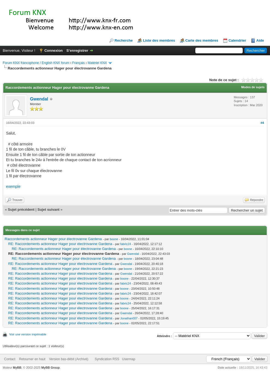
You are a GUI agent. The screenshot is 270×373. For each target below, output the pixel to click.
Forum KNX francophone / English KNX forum (36, 63)
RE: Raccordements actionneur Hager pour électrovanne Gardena (60, 244)
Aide (260, 40)
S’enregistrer (77, 50)
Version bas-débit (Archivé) (68, 359)
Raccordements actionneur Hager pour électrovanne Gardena (53, 239)
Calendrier (237, 40)
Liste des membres (159, 40)
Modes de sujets (253, 87)
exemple (13, 186)
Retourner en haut (32, 359)
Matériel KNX (97, 63)
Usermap (128, 359)
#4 (262, 122)
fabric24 (125, 244)
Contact (9, 359)
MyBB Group (50, 367)
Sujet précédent (21, 209)
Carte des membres (201, 40)
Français (78, 63)
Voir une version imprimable (27, 334)
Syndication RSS (107, 359)
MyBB (17, 367)
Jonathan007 (129, 318)
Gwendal (39, 99)
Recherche (124, 40)
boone (114, 239)
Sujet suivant (48, 209)
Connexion (53, 50)
